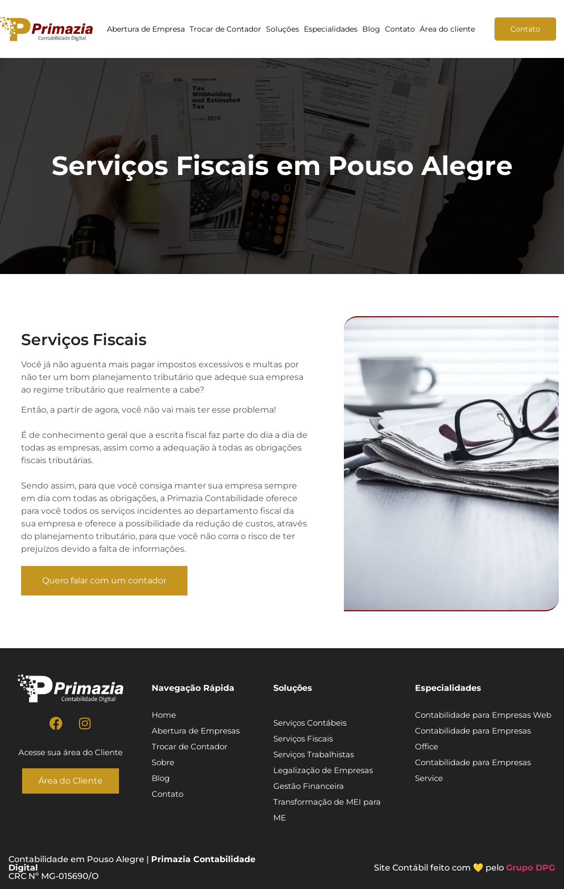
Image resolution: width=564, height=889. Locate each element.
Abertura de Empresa (146, 29)
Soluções (282, 29)
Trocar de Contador (225, 29)
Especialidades (331, 29)
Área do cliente (447, 29)
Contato (400, 29)
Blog (371, 29)
